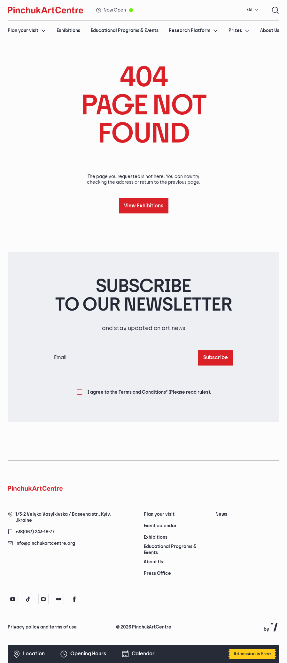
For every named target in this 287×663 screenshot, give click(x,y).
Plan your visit (27, 30)
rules (203, 392)
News (221, 514)
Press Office (157, 573)
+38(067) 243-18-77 (35, 532)
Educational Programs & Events (125, 30)
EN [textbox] (249, 9)
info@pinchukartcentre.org (45, 543)
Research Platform (193, 30)
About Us (269, 30)
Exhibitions (68, 30)
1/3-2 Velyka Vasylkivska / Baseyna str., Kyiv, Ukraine (63, 517)
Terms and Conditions (142, 392)
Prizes (239, 30)
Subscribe (215, 358)
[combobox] (252, 10)
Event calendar (160, 525)
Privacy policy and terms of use (42, 627)
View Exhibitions (143, 206)
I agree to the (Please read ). (149, 392)
